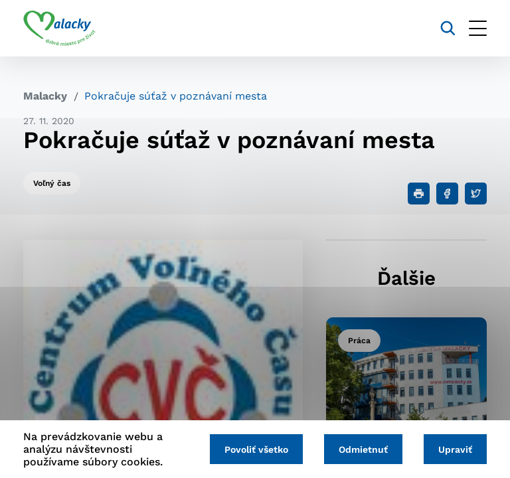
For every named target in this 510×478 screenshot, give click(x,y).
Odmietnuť (363, 449)
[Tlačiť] (419, 193)
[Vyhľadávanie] (448, 28)
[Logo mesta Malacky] (59, 28)
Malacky (45, 96)
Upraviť (455, 449)
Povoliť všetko (256, 449)
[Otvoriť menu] (478, 28)
